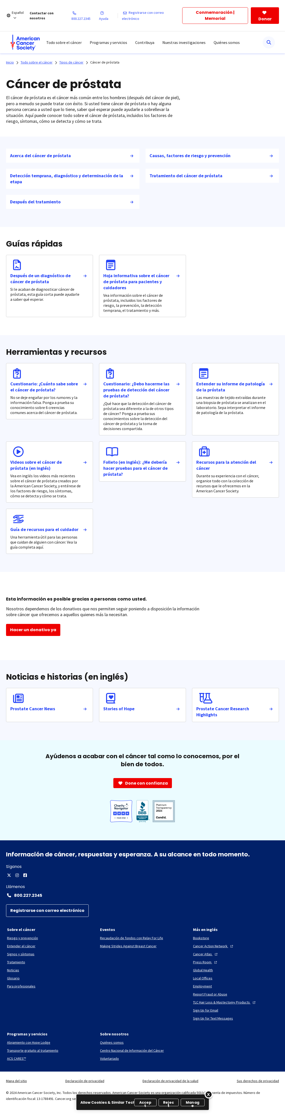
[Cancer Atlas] (206, 954)
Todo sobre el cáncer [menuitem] (64, 42)
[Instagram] (17, 875)
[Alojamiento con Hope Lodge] (28, 1042)
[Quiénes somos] (112, 1042)
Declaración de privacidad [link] (84, 1081)
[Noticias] (13, 970)
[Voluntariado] (109, 1058)
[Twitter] (9, 875)
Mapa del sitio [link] (16, 1081)
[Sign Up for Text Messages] (213, 1018)
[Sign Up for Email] (205, 1010)
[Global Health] (203, 970)
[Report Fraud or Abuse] (210, 994)
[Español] (21, 15)
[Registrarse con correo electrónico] (152, 15)
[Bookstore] (201, 938)
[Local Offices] (202, 978)
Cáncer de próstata (104, 62)
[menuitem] (25, 42)
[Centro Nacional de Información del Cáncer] (132, 1050)
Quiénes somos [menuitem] (227, 42)
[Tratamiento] (16, 962)
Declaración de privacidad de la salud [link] (170, 1081)
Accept (145, 1103)
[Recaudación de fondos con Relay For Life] (131, 938)
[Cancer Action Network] (213, 946)
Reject (168, 1103)
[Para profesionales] (21, 986)
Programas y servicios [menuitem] (108, 42)
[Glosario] (13, 978)
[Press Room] (205, 962)
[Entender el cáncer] (21, 946)
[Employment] (202, 986)
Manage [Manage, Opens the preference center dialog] (192, 1103)
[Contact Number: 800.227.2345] (142, 895)
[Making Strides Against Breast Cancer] (128, 946)
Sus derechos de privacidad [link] (258, 1081)
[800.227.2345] (85, 15)
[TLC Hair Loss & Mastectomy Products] (225, 1002)
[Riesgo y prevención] (22, 938)
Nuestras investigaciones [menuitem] (184, 42)
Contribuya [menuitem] (144, 42)
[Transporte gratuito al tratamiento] (32, 1050)
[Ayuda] (108, 15)
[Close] (209, 1094)
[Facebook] (25, 875)
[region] (142, 1102)
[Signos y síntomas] (20, 954)
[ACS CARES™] (16, 1058)
